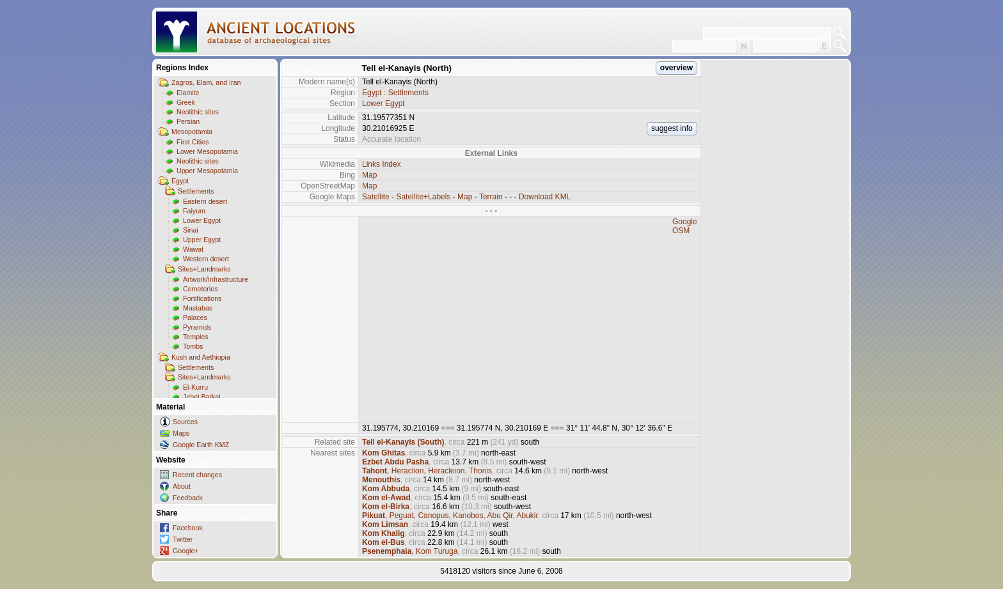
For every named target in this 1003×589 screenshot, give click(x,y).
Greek (186, 102)
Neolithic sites (198, 112)
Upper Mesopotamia (207, 170)
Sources (185, 421)
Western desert (206, 259)
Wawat (193, 249)
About (182, 486)
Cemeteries (200, 289)
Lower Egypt (202, 220)
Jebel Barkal (202, 397)
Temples (196, 336)
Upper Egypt (202, 239)
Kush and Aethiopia (200, 357)
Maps (181, 433)
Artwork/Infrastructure (215, 279)
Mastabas (197, 308)
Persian (188, 121)
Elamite (188, 92)
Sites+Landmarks (204, 269)
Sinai (190, 230)
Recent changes (197, 474)
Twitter (183, 539)
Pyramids (197, 327)
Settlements (196, 191)
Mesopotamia (191, 131)
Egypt (180, 181)
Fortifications (202, 298)
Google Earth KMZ (201, 444)
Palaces (195, 317)
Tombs (193, 346)
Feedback (188, 497)
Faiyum (194, 211)
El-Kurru (195, 387)
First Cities (193, 142)
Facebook (188, 528)
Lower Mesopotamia (207, 151)
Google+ (186, 551)
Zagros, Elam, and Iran (206, 82)
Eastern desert (205, 201)
